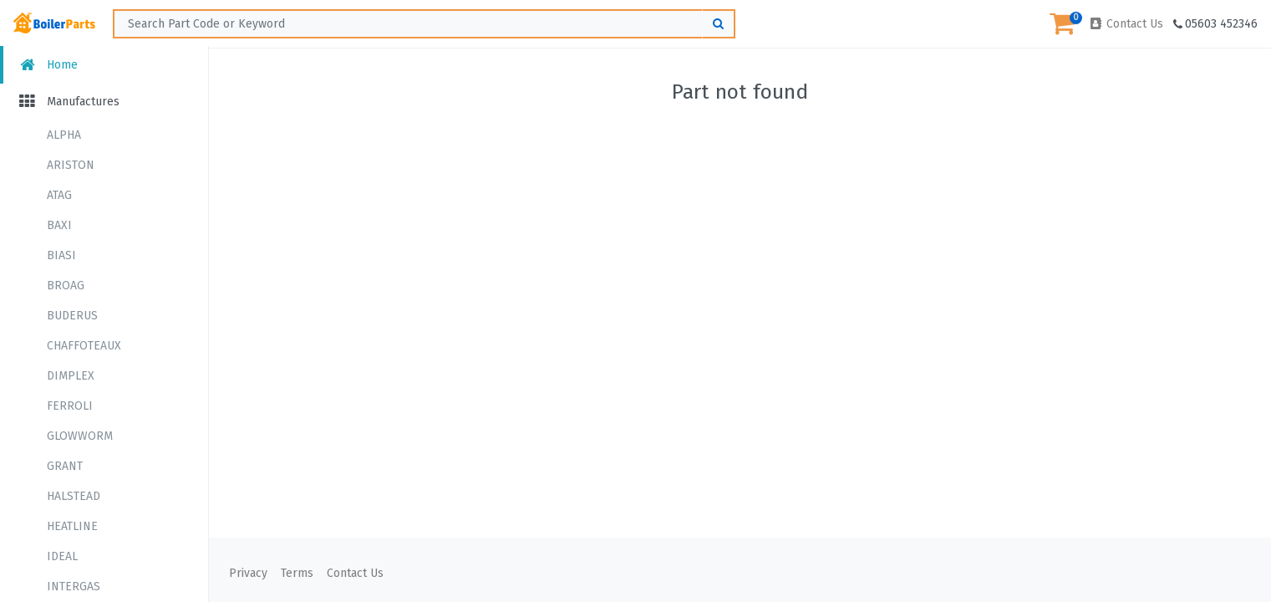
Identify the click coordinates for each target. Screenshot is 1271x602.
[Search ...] (424, 23)
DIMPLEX (70, 376)
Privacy (248, 573)
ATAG (59, 195)
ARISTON (70, 165)
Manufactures (68, 101)
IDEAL (62, 556)
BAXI (59, 225)
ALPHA (64, 135)
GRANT (65, 466)
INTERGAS (73, 586)
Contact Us (1125, 24)
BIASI (61, 255)
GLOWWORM (80, 436)
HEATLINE (72, 526)
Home (47, 65)
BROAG (65, 285)
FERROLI (70, 406)
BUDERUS (72, 316)
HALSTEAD (73, 496)
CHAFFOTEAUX (84, 346)
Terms (297, 573)
